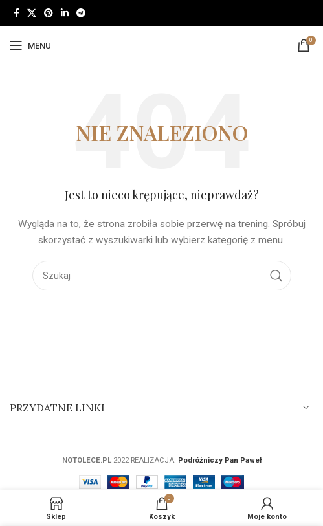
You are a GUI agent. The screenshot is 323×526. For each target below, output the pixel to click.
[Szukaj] (161, 275)
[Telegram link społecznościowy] (80, 13)
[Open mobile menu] (30, 45)
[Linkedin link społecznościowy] (64, 13)
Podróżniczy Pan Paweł (220, 460)
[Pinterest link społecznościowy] (48, 13)
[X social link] (31, 13)
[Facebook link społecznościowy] (16, 13)
